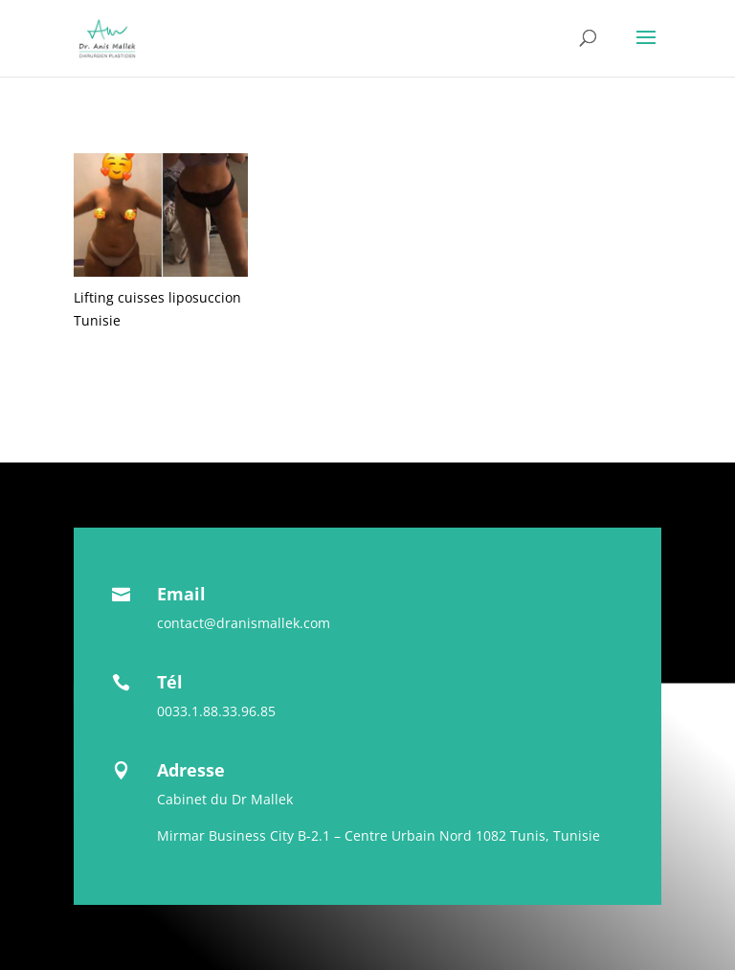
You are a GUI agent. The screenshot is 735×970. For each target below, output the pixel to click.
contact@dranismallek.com (243, 623)
